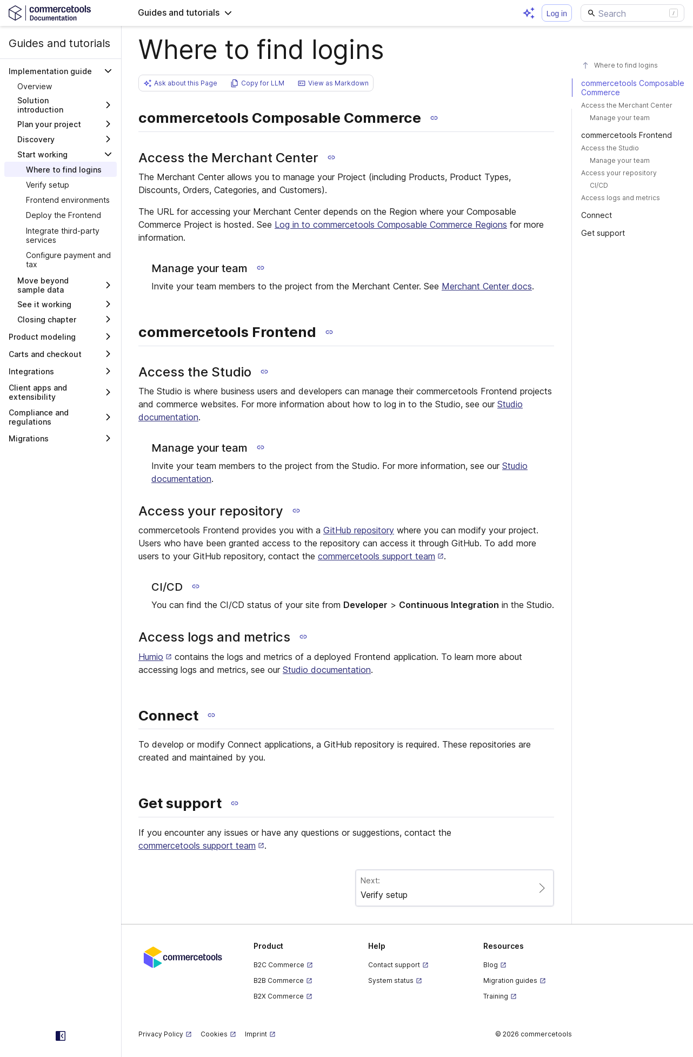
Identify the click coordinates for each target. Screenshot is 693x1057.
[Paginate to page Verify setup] (455, 888)
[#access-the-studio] (632, 148)
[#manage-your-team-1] (632, 160)
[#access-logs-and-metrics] (632, 198)
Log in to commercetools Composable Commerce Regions (391, 224)
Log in (557, 13)
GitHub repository (358, 530)
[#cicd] (632, 185)
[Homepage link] (60, 12)
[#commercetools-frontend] (632, 135)
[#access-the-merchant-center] (632, 105)
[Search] (632, 13)
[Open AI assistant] (528, 13)
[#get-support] (632, 232)
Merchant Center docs (487, 286)
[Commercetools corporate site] (183, 956)
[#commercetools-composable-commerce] (632, 87)
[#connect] (632, 215)
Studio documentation (327, 669)
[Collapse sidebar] (60, 1036)
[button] (185, 13)
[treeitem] (60, 86)
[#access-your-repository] (632, 173)
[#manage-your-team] (632, 118)
